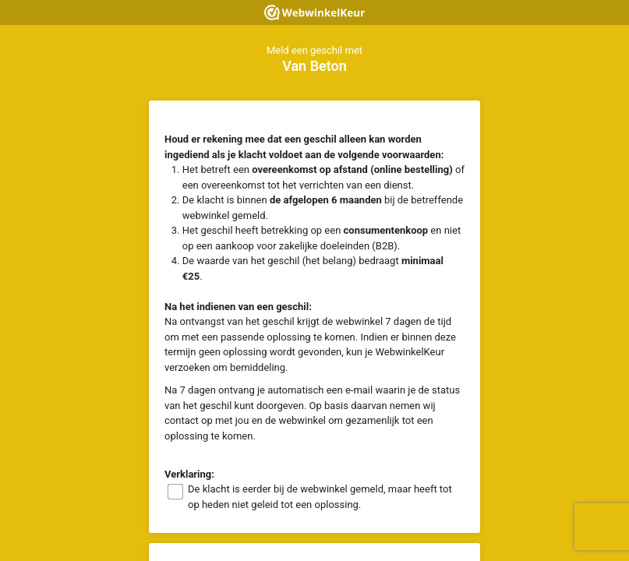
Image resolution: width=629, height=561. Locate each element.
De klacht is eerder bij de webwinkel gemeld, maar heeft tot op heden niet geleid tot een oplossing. (320, 496)
